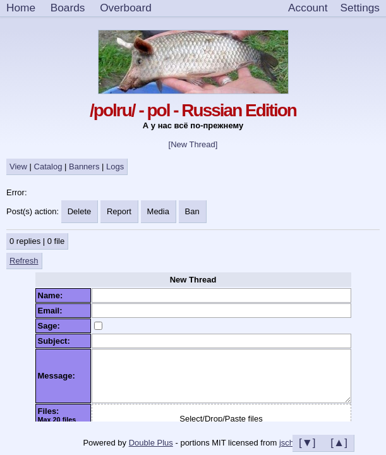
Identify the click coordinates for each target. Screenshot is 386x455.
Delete (80, 211)
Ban (192, 211)
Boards (68, 7)
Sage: (51, 326)
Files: (51, 411)
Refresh (24, 260)
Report (119, 211)
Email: (52, 310)
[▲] (338, 442)
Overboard (126, 7)
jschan (291, 442)
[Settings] (360, 8)
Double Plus (151, 442)
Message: (59, 375)
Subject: (56, 341)
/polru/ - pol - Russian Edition (193, 110)
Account (307, 7)
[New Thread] (193, 144)
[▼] (307, 442)
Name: (53, 295)
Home (20, 7)
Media (158, 211)
